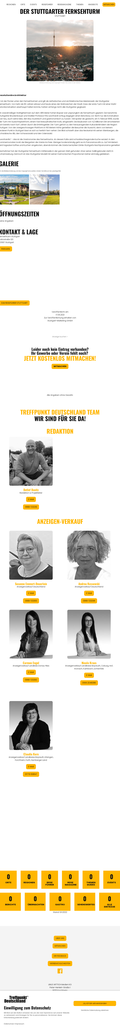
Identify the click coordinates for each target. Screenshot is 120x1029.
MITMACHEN (109, 4)
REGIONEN (11, 4)
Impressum (19, 1024)
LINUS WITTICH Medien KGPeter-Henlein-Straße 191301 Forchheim (60, 987)
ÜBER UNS (60, 938)
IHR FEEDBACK (60, 955)
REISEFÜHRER (47, 4)
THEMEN (79, 4)
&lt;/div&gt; (60, 626)
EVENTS (33, 4)
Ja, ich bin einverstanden (95, 1003)
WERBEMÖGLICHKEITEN (60, 963)
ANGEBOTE (93, 4)
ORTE (22, 4)
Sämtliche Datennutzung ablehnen (95, 1010)
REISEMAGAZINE (64, 4)
